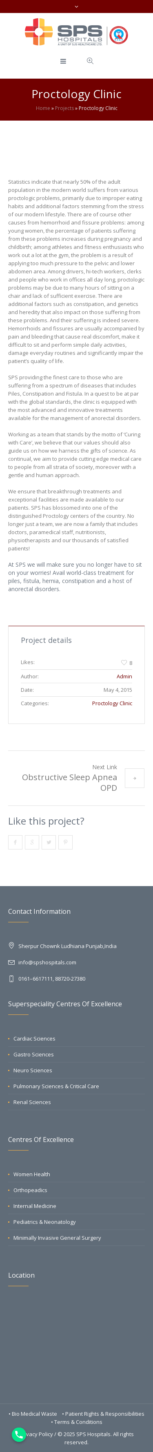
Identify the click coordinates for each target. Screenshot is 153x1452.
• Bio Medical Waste (33, 1413)
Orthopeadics (30, 1190)
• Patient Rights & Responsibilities (103, 1413)
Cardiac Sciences (34, 1038)
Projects (64, 108)
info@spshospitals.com (47, 962)
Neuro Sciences (32, 1070)
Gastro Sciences (33, 1054)
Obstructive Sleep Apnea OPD (69, 782)
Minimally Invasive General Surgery (57, 1237)
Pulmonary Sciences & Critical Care (56, 1086)
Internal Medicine (34, 1206)
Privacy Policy (36, 1434)
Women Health (31, 1174)
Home (43, 108)
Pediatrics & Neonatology (44, 1221)
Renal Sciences (32, 1102)
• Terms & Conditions (76, 1422)
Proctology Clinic (112, 703)
